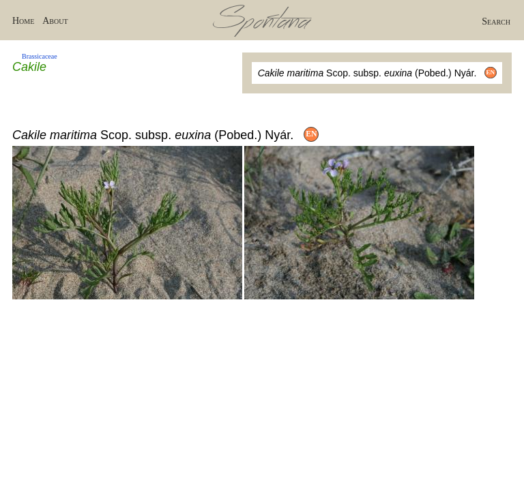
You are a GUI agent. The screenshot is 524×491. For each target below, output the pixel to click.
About (55, 21)
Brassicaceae (39, 56)
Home (23, 21)
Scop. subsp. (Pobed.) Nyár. (377, 73)
